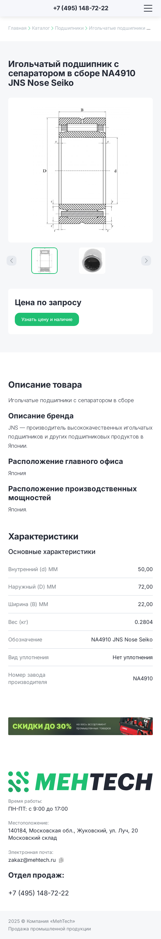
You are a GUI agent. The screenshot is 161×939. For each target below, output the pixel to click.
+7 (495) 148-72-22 (80, 8)
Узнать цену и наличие (46, 319)
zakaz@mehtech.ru (32, 860)
